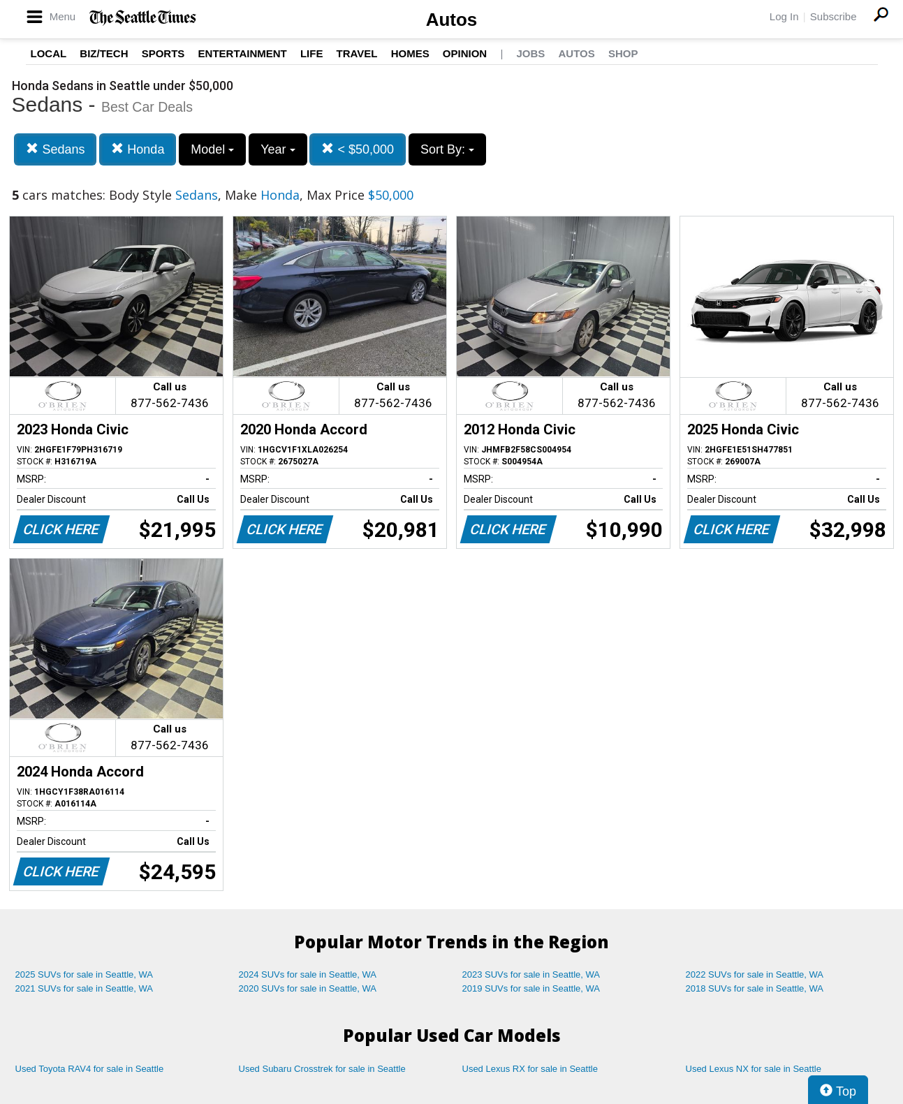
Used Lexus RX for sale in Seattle (530, 1068)
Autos (452, 19)
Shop (623, 53)
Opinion (465, 53)
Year (277, 149)
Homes (410, 53)
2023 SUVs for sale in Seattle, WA (531, 974)
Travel (357, 53)
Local (49, 53)
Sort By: (447, 149)
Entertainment (242, 53)
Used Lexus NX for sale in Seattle (753, 1068)
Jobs (530, 53)
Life (311, 53)
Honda (137, 149)
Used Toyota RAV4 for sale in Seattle (89, 1068)
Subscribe (833, 16)
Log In (784, 16)
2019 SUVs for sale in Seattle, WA (531, 988)
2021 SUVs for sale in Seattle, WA (84, 988)
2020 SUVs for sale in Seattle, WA (308, 988)
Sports (163, 53)
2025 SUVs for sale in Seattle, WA (84, 974)
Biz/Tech (104, 53)
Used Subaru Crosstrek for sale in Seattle (322, 1068)
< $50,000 (357, 149)
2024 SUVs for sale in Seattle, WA (308, 974)
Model (212, 149)
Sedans (55, 149)
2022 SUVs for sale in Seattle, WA (755, 974)
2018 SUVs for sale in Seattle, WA (755, 988)
